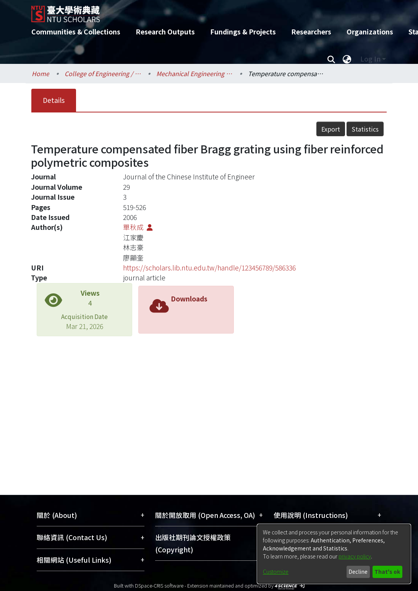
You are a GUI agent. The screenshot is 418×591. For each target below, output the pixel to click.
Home (40, 73)
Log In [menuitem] (370, 58)
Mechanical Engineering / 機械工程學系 (194, 73)
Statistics (365, 129)
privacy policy (355, 556)
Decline (358, 571)
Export (330, 129)
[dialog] (334, 553)
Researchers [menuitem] (311, 31)
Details (54, 100)
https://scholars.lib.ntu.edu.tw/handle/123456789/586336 (209, 267)
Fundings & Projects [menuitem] (243, 31)
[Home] (202, 11)
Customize (275, 571)
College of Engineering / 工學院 (103, 73)
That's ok (387, 571)
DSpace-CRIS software (159, 585)
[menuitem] (347, 59)
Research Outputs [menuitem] (165, 31)
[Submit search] (331, 58)
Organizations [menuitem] (370, 31)
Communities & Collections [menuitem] (75, 31)
